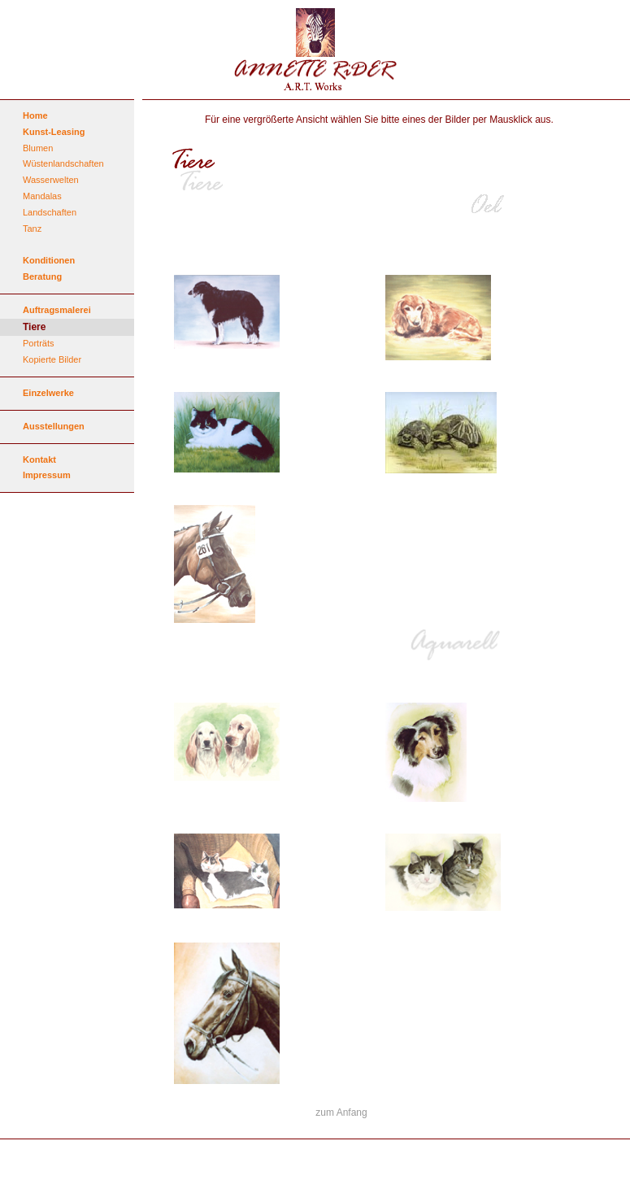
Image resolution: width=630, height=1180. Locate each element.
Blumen (38, 148)
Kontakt (39, 459)
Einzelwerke (48, 393)
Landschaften (49, 212)
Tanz (32, 228)
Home (35, 115)
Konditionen (49, 260)
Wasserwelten (51, 180)
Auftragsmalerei (57, 310)
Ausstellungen (54, 426)
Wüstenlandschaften (63, 163)
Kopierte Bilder (52, 359)
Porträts (38, 343)
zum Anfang (341, 1112)
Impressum (47, 475)
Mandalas (42, 196)
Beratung (42, 276)
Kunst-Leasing (54, 132)
